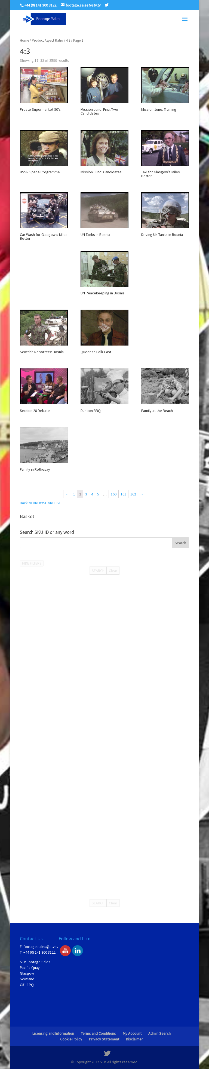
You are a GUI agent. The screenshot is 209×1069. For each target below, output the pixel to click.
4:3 (68, 40)
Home (24, 40)
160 (113, 494)
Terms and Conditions (98, 1033)
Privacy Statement (104, 1039)
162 (133, 494)
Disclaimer (134, 1039)
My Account (132, 1033)
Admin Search (159, 1033)
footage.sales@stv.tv (41, 946)
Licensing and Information (53, 1033)
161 (123, 494)
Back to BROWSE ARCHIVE (40, 502)
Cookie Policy (71, 1039)
